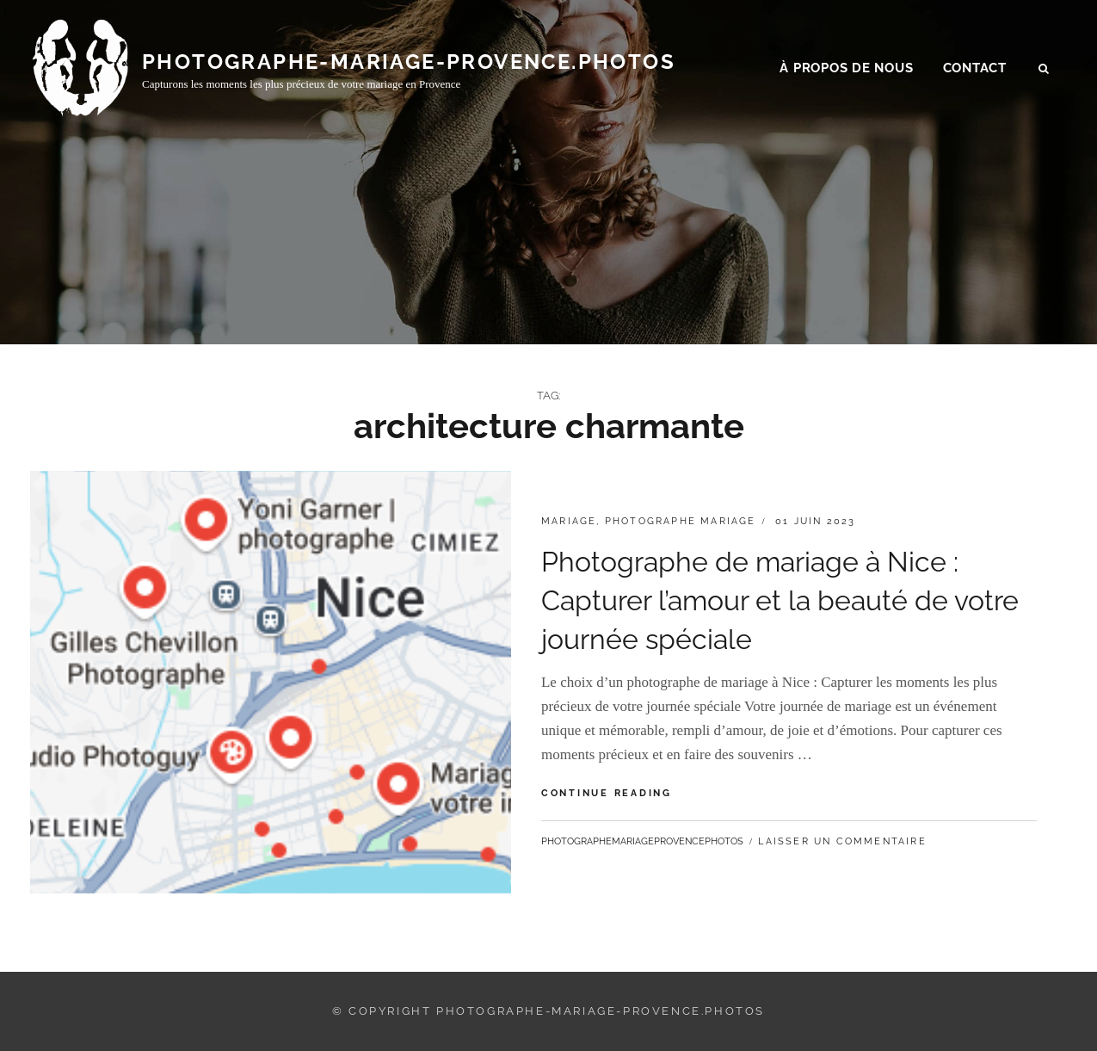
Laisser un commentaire (842, 841)
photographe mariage (680, 521)
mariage (568, 521)
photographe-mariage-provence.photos (408, 62)
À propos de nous (846, 69)
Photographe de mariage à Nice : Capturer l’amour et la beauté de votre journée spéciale (780, 600)
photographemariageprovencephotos (642, 841)
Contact (975, 69)
